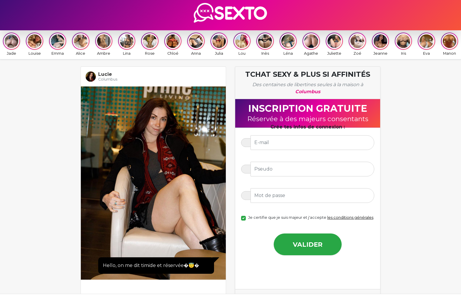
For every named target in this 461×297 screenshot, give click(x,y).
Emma (57, 44)
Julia (219, 44)
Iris (403, 44)
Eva (426, 44)
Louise (34, 44)
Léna (288, 44)
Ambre (103, 44)
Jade (11, 44)
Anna (195, 44)
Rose (149, 44)
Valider (308, 244)
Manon (449, 44)
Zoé (357, 44)
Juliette (334, 44)
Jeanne (380, 44)
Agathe (311, 44)
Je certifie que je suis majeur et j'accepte (310, 217)
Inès (264, 44)
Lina (126, 44)
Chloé (172, 44)
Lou (241, 44)
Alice (80, 44)
